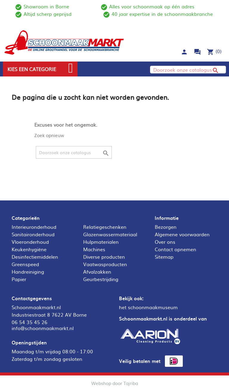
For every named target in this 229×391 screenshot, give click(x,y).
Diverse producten (104, 256)
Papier (19, 279)
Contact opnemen (175, 249)
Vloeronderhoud (30, 241)
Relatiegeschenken (104, 226)
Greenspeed (25, 264)
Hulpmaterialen (101, 241)
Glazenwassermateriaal (110, 234)
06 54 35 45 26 (29, 322)
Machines (94, 249)
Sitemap (164, 256)
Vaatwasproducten (105, 264)
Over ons (165, 241)
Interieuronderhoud (34, 226)
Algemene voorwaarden (182, 234)
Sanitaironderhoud (33, 234)
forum (197, 52)
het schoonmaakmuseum (148, 307)
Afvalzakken (97, 271)
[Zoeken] (188, 69)
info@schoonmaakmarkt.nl (43, 328)
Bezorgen (166, 226)
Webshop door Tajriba (114, 383)
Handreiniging (28, 271)
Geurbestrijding (100, 279)
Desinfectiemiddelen (35, 256)
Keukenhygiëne (29, 249)
